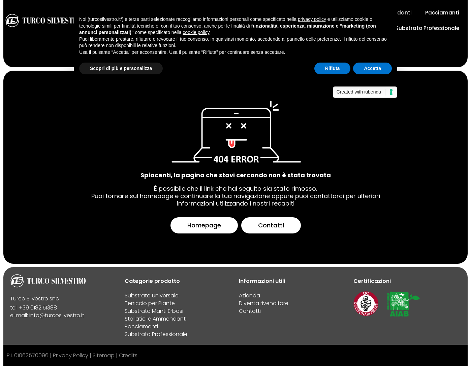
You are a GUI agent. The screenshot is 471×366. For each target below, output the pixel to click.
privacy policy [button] (312, 19)
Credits (128, 355)
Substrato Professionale (427, 28)
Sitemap (104, 355)
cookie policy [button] (196, 32)
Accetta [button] (372, 68)
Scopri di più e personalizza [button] (121, 68)
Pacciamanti (442, 12)
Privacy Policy (70, 355)
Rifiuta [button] (332, 68)
